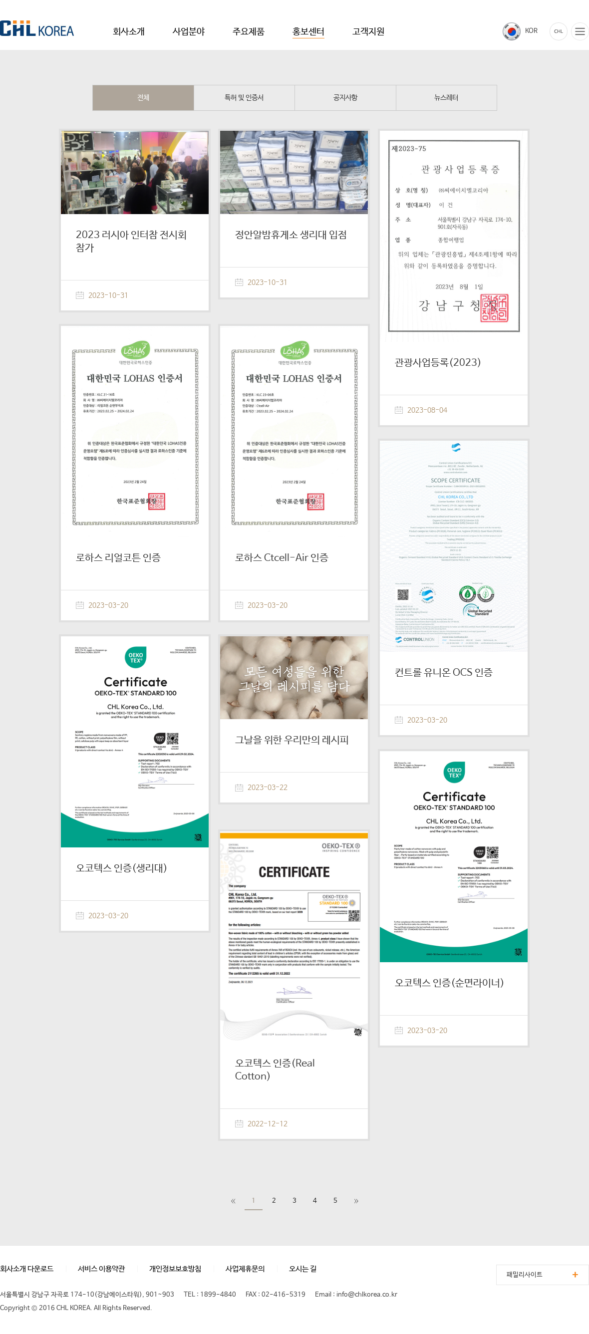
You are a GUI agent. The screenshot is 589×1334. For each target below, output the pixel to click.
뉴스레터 (446, 98)
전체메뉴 (580, 31)
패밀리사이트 (525, 1275)
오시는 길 (302, 1269)
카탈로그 (559, 31)
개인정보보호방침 (175, 1269)
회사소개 (129, 32)
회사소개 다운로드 (26, 1269)
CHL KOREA (37, 28)
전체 (143, 98)
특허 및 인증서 (244, 98)
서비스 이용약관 (101, 1269)
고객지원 (368, 32)
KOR (531, 31)
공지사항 (345, 98)
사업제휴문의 (245, 1269)
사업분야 (189, 32)
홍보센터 (308, 32)
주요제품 (249, 32)
